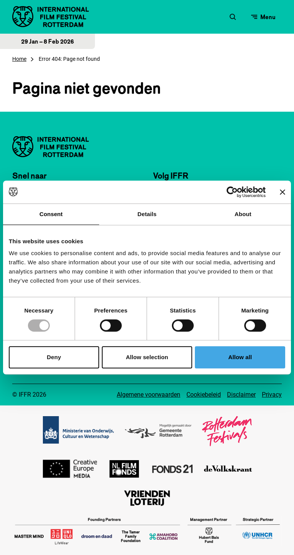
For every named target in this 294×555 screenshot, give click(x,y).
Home (19, 59)
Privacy (272, 394)
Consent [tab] (51, 214)
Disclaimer (241, 394)
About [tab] (243, 214)
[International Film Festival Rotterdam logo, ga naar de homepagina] (50, 16)
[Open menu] (263, 17)
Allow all (240, 357)
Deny (54, 357)
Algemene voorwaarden (148, 394)
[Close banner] (282, 192)
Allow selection (147, 357)
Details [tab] (147, 214)
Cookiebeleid (203, 394)
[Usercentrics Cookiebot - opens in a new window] (232, 192)
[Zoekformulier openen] (233, 17)
